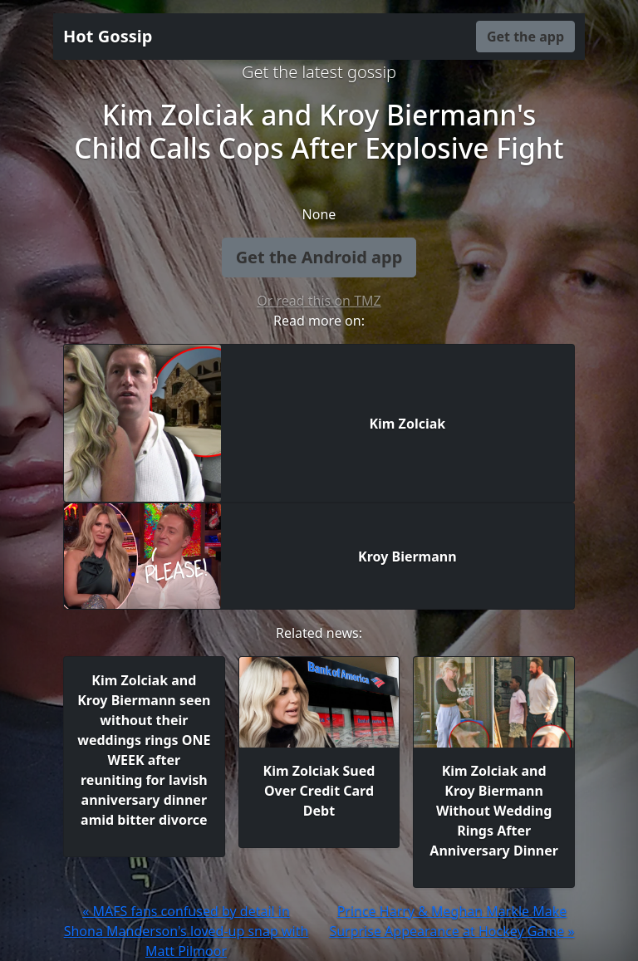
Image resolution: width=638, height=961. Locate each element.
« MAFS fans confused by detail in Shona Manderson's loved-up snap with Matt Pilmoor (186, 931)
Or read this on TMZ (318, 301)
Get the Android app (319, 257)
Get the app (525, 36)
